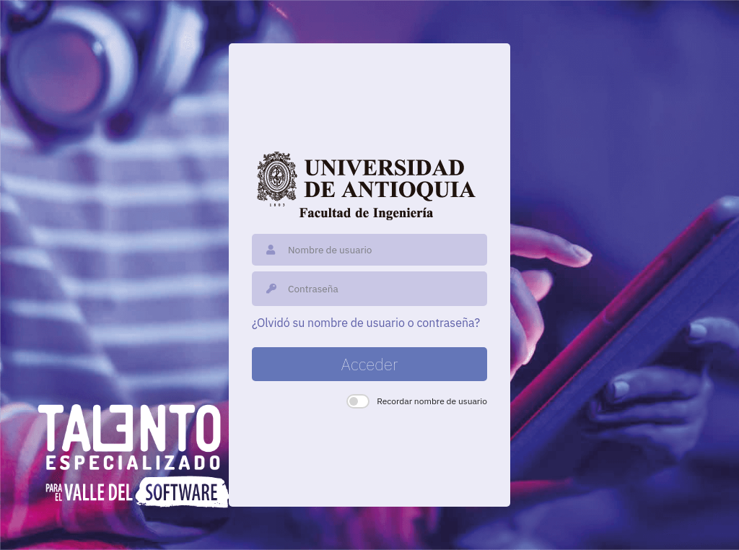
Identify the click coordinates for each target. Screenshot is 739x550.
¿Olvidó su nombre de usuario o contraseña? (366, 322)
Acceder (369, 364)
